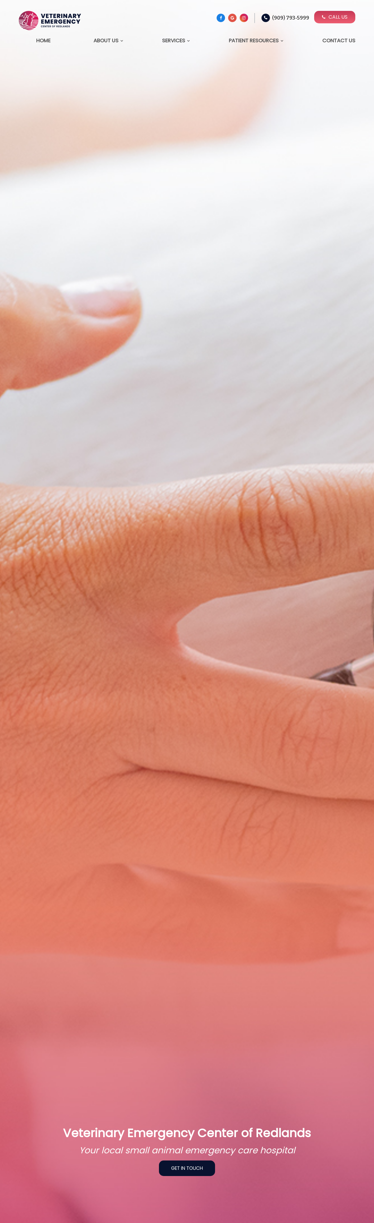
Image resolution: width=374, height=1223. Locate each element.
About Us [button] (106, 40)
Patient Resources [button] (254, 40)
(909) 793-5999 (290, 18)
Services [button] (173, 40)
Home (43, 40)
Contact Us (338, 40)
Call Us (335, 17)
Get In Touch (187, 1168)
